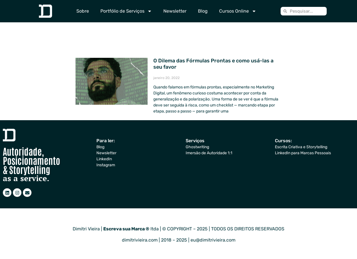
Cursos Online (237, 11)
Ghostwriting (197, 147)
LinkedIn (104, 159)
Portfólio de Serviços (126, 11)
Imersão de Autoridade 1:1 (209, 153)
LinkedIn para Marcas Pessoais (303, 153)
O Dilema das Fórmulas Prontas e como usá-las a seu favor (213, 64)
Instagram (105, 165)
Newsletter (175, 11)
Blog (203, 11)
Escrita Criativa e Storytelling (301, 147)
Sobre (82, 11)
